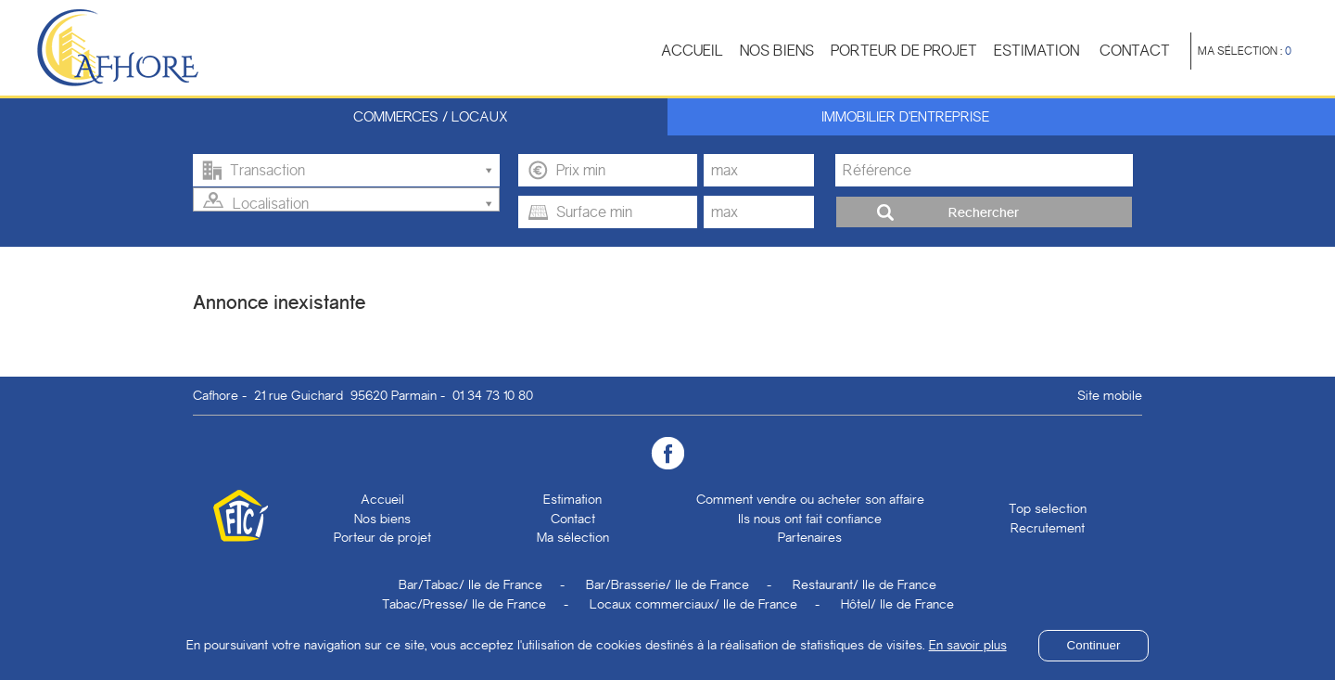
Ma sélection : (1244, 51)
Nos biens (777, 50)
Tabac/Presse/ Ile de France (464, 604)
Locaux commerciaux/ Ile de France (693, 604)
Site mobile (1109, 395)
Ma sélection (573, 537)
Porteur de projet (904, 50)
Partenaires (810, 537)
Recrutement (1048, 527)
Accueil (692, 50)
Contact (1135, 50)
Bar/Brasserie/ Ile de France (667, 584)
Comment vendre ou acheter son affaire (810, 499)
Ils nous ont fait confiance (810, 518)
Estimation (1036, 50)
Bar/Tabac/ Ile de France (470, 584)
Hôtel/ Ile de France (897, 604)
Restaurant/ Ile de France (864, 584)
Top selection (1048, 508)
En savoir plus (968, 644)
